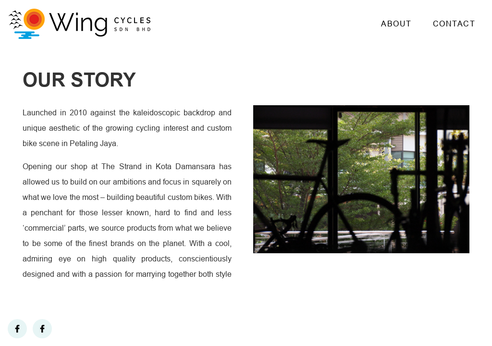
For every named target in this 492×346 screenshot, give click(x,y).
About (396, 24)
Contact (454, 24)
